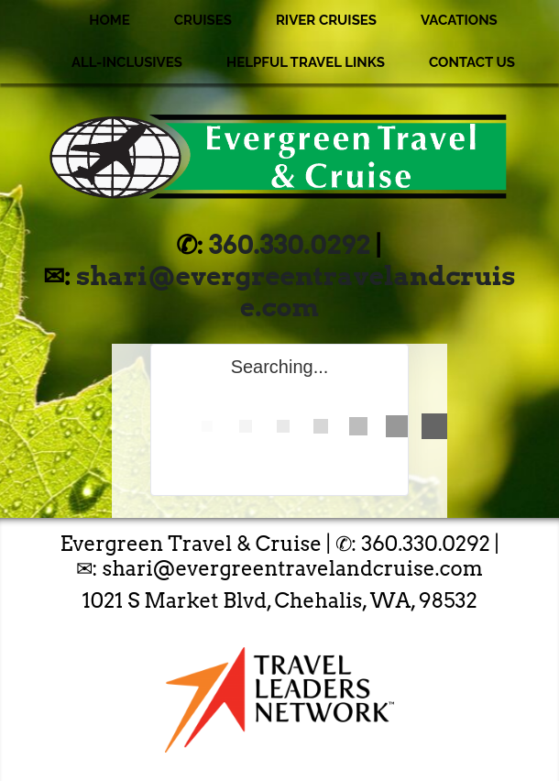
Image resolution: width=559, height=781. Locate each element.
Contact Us (472, 62)
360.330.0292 (289, 244)
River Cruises (326, 20)
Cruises (203, 20)
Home (109, 20)
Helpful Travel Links (305, 62)
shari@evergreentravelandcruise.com (295, 291)
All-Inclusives (126, 62)
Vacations (459, 20)
